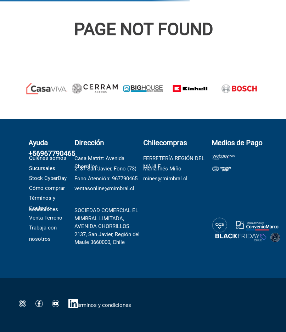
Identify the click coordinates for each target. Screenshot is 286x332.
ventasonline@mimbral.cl (104, 188)
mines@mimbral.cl (165, 178)
